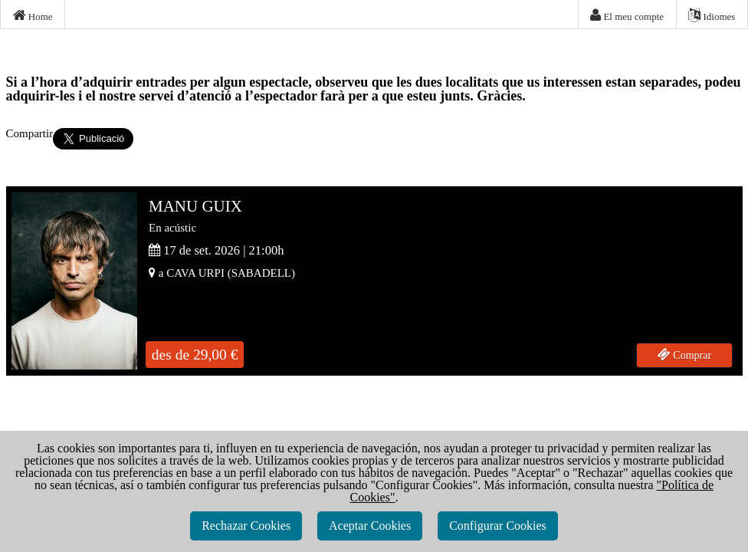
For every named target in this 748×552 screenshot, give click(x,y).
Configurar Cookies (497, 525)
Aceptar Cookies (370, 525)
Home (33, 15)
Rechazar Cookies (246, 525)
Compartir (30, 133)
